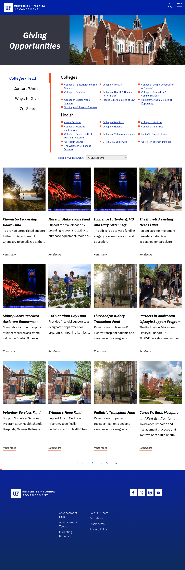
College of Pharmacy (152, 126)
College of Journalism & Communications (154, 94)
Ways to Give (27, 98)
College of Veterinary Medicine (119, 134)
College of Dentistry (113, 122)
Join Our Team (99, 513)
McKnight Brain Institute (154, 134)
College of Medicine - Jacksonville (75, 128)
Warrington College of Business (80, 107)
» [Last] (116, 463)
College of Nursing (112, 126)
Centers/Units (26, 88)
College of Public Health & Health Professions (78, 136)
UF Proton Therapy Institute (156, 141)
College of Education (75, 92)
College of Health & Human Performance (117, 94)
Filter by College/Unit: (71, 157)
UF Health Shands (73, 141)
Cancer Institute (72, 122)
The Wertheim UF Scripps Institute (77, 147)
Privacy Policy (99, 529)
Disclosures (97, 524)
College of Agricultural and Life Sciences (80, 86)
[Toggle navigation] (179, 5)
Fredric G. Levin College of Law (119, 99)
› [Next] (111, 463)
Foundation (97, 518)
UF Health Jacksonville (115, 141)
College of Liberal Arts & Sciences (77, 101)
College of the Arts (113, 84)
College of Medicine (151, 122)
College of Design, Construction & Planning (157, 86)
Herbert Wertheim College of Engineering (156, 101)
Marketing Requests (65, 534)
